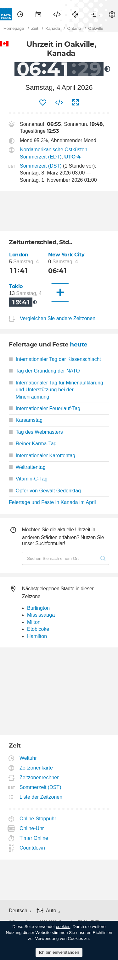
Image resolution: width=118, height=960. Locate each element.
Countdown (32, 847)
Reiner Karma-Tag (33, 443)
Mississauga (41, 615)
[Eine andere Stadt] (60, 292)
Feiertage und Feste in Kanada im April (52, 502)
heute (78, 344)
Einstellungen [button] (112, 14)
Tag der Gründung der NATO (44, 370)
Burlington (38, 608)
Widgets (57, 14)
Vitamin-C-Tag (28, 478)
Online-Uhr (32, 828)
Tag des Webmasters (36, 432)
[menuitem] (20, 14)
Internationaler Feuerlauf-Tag (44, 408)
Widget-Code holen (59, 102)
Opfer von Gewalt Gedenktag (45, 490)
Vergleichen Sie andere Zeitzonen (57, 318)
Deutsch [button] (18, 910)
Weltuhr (28, 758)
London (18, 255)
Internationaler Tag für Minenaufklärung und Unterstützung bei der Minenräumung (56, 390)
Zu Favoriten (43, 102)
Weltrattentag (27, 467)
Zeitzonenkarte (36, 767)
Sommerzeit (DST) (40, 166)
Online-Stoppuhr (38, 818)
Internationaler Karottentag (42, 455)
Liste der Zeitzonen (41, 797)
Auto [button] (51, 910)
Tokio (16, 286)
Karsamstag (25, 420)
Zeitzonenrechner (39, 777)
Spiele (75, 14)
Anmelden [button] (94, 14)
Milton (34, 622)
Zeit (20, 14)
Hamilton (37, 636)
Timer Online (34, 838)
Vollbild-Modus (75, 102)
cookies (63, 926)
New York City (66, 255)
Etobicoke (38, 629)
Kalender (38, 14)
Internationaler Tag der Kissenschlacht (55, 359)
